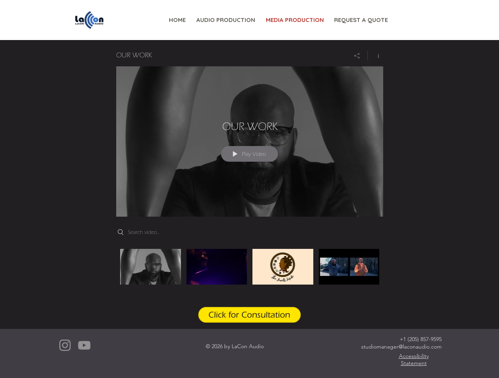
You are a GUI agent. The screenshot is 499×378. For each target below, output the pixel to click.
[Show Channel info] (375, 55)
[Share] (357, 55)
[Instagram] (65, 345)
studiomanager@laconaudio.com (401, 346)
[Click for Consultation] (249, 315)
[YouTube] (84, 345)
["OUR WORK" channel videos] (250, 272)
